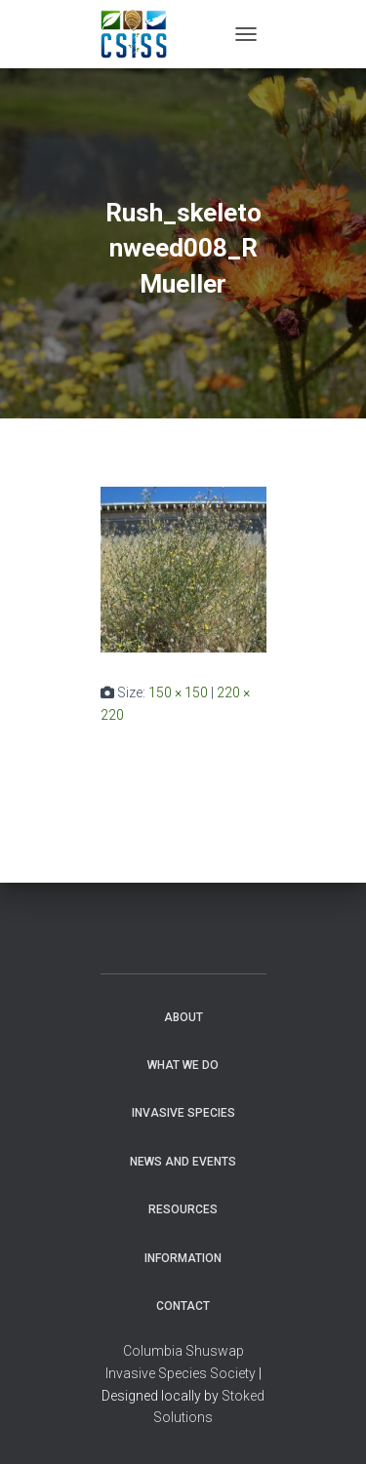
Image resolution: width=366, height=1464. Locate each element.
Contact (183, 1306)
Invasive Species (183, 1113)
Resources (183, 1209)
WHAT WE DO (183, 1065)
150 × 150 (178, 692)
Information (183, 1258)
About (183, 1017)
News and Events (183, 1161)
